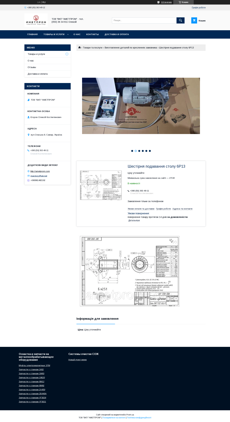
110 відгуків (166, 2)
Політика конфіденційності (139, 418)
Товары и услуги (53, 34)
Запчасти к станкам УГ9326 (32, 397)
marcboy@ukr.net (39, 176)
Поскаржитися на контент (113, 418)
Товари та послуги (92, 47)
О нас (76, 34)
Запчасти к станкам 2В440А (33, 393)
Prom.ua (130, 415)
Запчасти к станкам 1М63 (31, 373)
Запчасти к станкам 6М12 (31, 381)
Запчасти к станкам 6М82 (31, 385)
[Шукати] (181, 20)
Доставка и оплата (117, 34)
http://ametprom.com (40, 171)
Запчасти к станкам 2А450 (32, 389)
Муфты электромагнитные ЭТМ (34, 365)
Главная (32, 34)
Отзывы (32, 67)
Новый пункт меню (77, 359)
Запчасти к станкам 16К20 (32, 377)
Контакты (92, 34)
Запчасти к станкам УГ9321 (32, 401)
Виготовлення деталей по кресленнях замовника (131, 47)
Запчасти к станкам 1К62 (31, 369)
